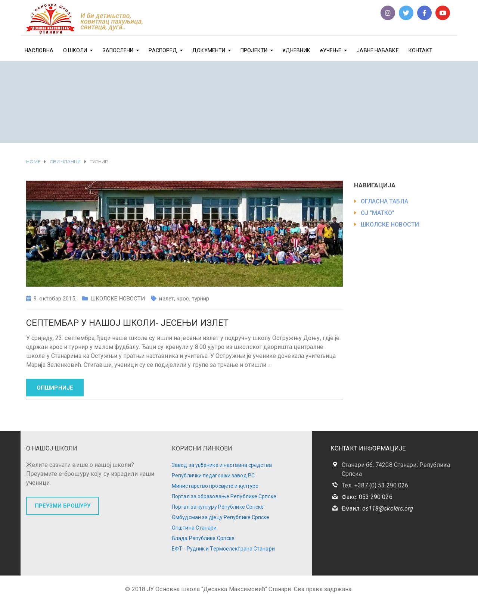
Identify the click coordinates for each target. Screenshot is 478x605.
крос (183, 298)
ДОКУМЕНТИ (208, 50)
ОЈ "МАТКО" (378, 212)
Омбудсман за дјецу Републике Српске (221, 517)
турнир (200, 298)
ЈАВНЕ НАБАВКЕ (377, 50)
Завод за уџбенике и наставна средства (222, 465)
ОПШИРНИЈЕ (55, 387)
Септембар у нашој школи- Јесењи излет (127, 323)
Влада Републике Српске (203, 538)
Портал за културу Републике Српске (218, 507)
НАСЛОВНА (39, 50)
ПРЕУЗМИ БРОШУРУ (62, 505)
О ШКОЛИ (75, 50)
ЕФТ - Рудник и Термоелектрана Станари (223, 549)
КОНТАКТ (421, 50)
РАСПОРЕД (163, 50)
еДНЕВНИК (296, 50)
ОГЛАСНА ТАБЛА (384, 201)
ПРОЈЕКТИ (253, 50)
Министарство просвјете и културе (215, 486)
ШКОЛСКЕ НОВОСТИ (117, 298)
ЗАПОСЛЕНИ (118, 50)
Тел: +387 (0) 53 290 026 (375, 485)
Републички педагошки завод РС (213, 475)
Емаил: (377, 508)
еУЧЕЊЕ (331, 50)
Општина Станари (194, 528)
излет (166, 298)
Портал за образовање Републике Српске (224, 496)
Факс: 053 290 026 (367, 496)
